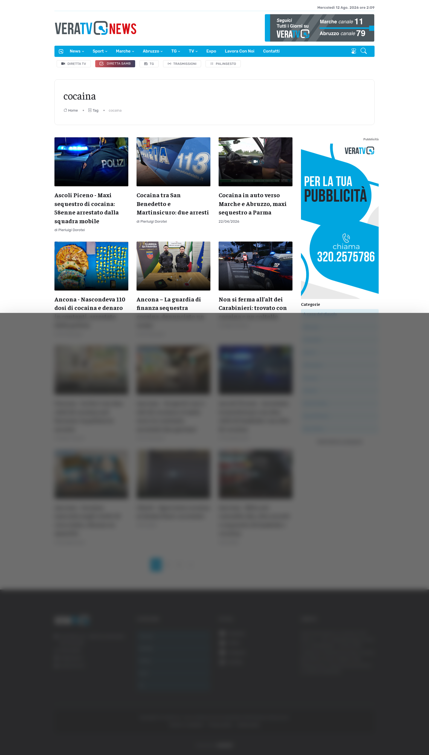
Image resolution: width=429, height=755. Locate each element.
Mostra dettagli (97, 735)
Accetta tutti (368, 688)
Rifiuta (368, 724)
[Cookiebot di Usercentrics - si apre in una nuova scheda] (46, 735)
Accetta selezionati (367, 706)
